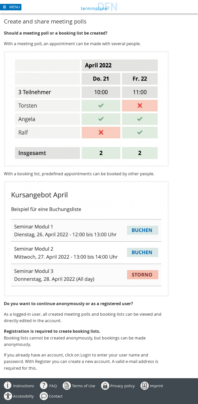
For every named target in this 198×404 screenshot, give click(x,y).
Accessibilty (23, 396)
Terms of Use (83, 385)
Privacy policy (122, 385)
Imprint (156, 385)
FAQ (53, 385)
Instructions (23, 385)
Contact (55, 396)
